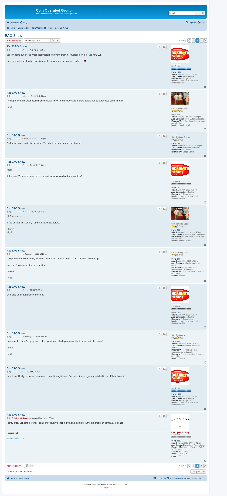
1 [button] (193, 40)
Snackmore (176, 64)
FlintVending (176, 106)
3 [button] (201, 40)
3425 (179, 441)
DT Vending (176, 135)
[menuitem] (23, 23)
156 (178, 143)
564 (178, 115)
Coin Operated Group (180, 433)
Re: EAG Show (17, 46)
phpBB (96, 484)
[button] (189, 40)
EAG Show (13, 36)
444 (178, 259)
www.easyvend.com (15, 438)
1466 (179, 72)
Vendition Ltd (176, 251)
